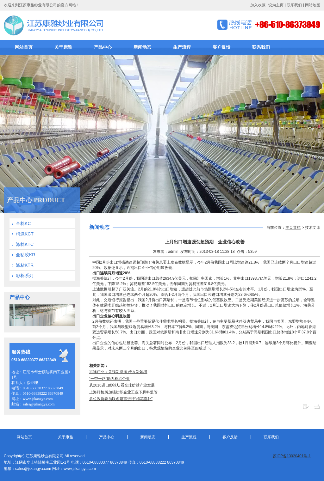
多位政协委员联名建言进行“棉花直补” (121, 399)
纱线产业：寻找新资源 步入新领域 (118, 371)
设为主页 (276, 5)
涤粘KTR (25, 265)
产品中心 (103, 47)
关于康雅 (63, 47)
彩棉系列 (25, 275)
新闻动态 (142, 47)
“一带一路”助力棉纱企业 (109, 378)
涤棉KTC (25, 244)
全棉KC (23, 223)
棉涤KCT (25, 233)
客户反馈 (221, 47)
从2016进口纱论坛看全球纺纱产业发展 (122, 385)
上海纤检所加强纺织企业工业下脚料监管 (123, 392)
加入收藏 (257, 5)
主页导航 (293, 227)
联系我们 (294, 5)
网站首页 (24, 47)
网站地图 (312, 5)
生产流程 (182, 47)
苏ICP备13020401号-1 (292, 456)
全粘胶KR (25, 254)
